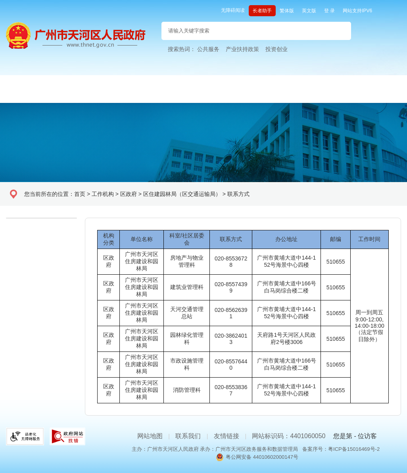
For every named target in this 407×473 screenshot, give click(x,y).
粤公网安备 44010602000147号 (262, 457)
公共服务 (208, 49)
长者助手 (262, 10)
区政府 (128, 194)
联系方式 (238, 194)
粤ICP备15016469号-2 (354, 449)
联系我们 (188, 436)
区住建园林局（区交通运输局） (182, 194)
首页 (79, 194)
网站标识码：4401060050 (288, 436)
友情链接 (226, 436)
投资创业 (276, 49)
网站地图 (150, 436)
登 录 (329, 10)
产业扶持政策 (242, 49)
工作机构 (103, 194)
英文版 (309, 10)
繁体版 (287, 10)
